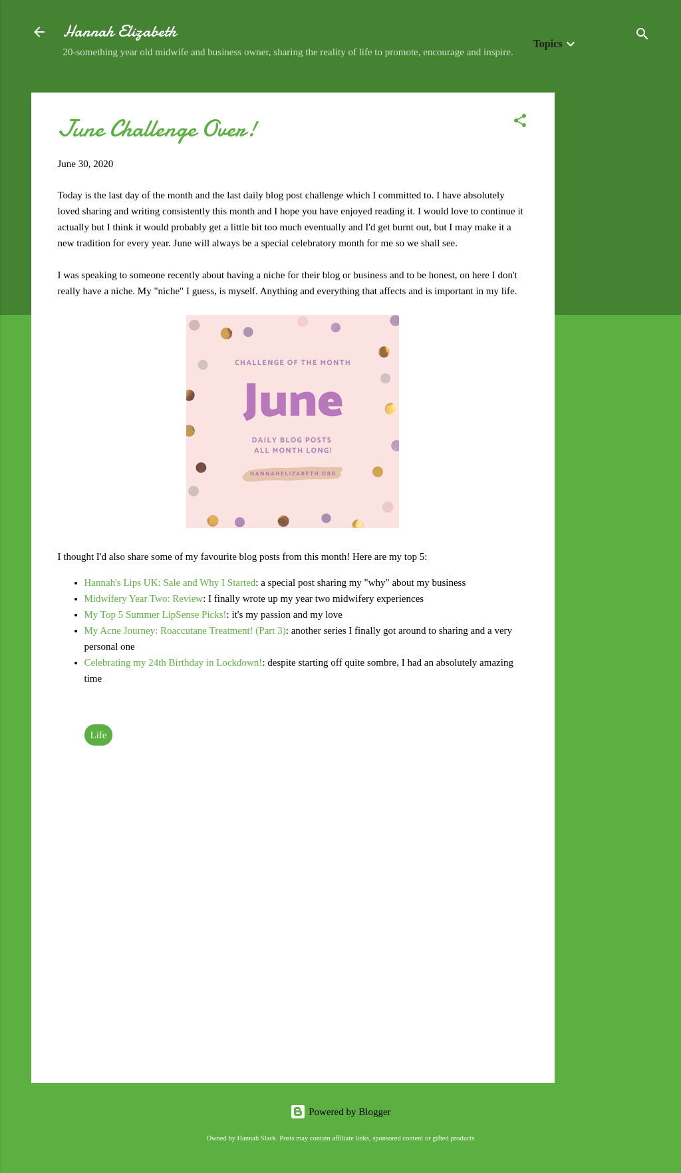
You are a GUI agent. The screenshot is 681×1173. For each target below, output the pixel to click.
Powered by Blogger (340, 1111)
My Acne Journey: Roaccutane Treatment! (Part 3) (185, 630)
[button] (520, 123)
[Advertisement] (607, 292)
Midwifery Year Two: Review (144, 598)
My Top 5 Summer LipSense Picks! (155, 614)
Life (98, 735)
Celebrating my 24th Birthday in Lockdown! (173, 662)
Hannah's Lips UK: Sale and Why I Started (170, 582)
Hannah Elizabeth (119, 32)
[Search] (642, 36)
